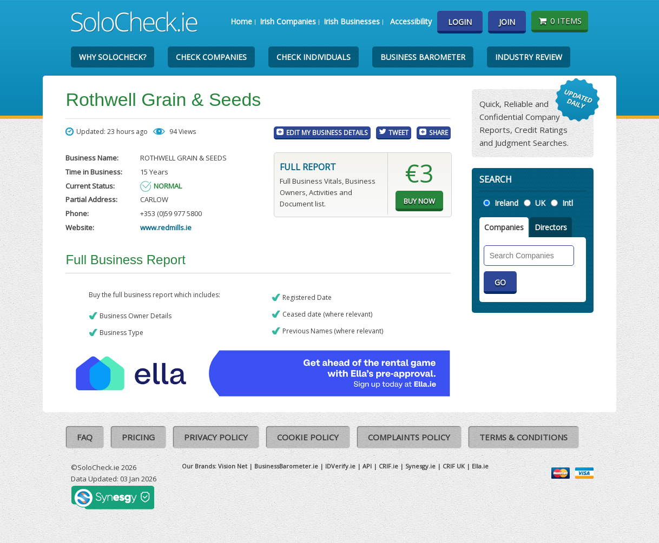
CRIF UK (454, 466)
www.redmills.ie (166, 227)
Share (438, 132)
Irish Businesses (352, 21)
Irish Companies (288, 21)
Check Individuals (313, 57)
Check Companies (211, 57)
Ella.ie (480, 466)
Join (507, 22)
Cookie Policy (308, 437)
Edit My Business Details (327, 132)
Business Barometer (422, 57)
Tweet (398, 132)
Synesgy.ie (420, 466)
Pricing (138, 437)
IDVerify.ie (340, 466)
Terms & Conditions (523, 437)
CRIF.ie (388, 466)
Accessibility (411, 21)
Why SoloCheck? (112, 57)
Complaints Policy (409, 437)
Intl (567, 203)
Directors (551, 227)
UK (540, 203)
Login (460, 22)
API (367, 466)
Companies (504, 227)
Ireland (506, 203)
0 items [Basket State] (560, 20)
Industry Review (528, 57)
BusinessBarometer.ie (286, 466)
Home (241, 21)
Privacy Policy (216, 437)
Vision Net (232, 466)
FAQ (85, 437)
